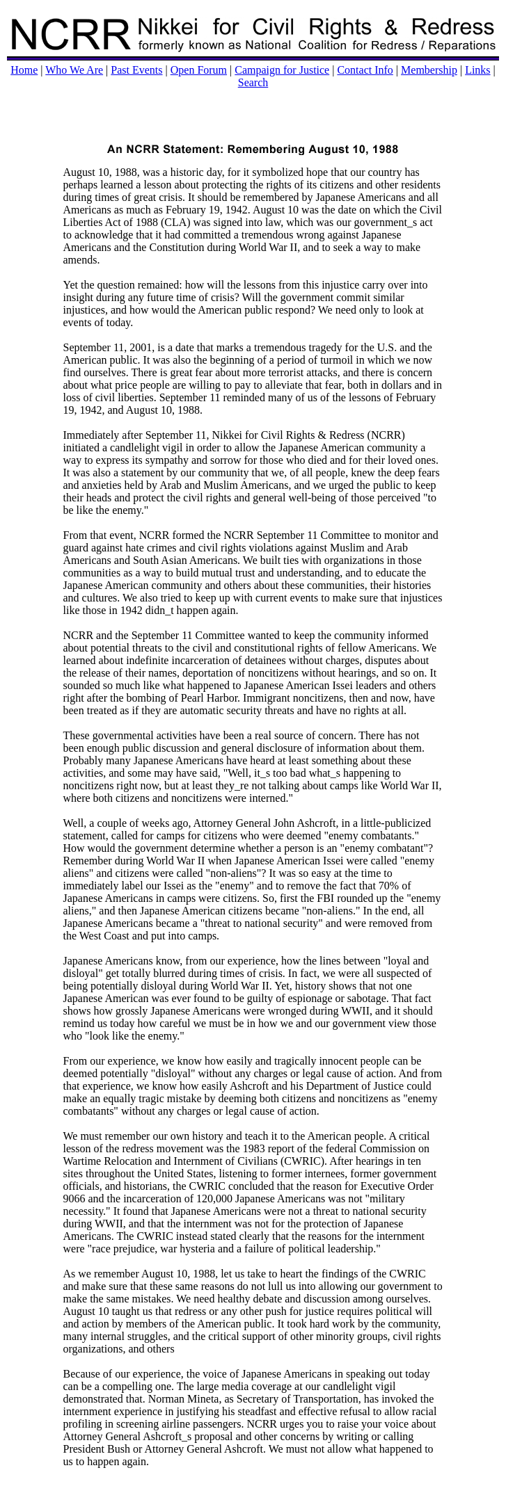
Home (24, 70)
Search (253, 82)
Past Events (136, 70)
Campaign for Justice (282, 70)
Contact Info (365, 70)
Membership (429, 70)
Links (477, 70)
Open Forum (199, 70)
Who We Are (74, 70)
